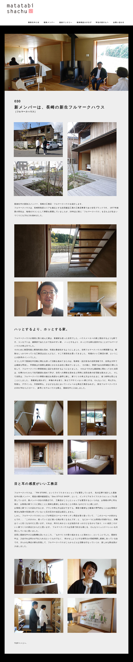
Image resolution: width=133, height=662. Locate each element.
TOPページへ (20, 643)
